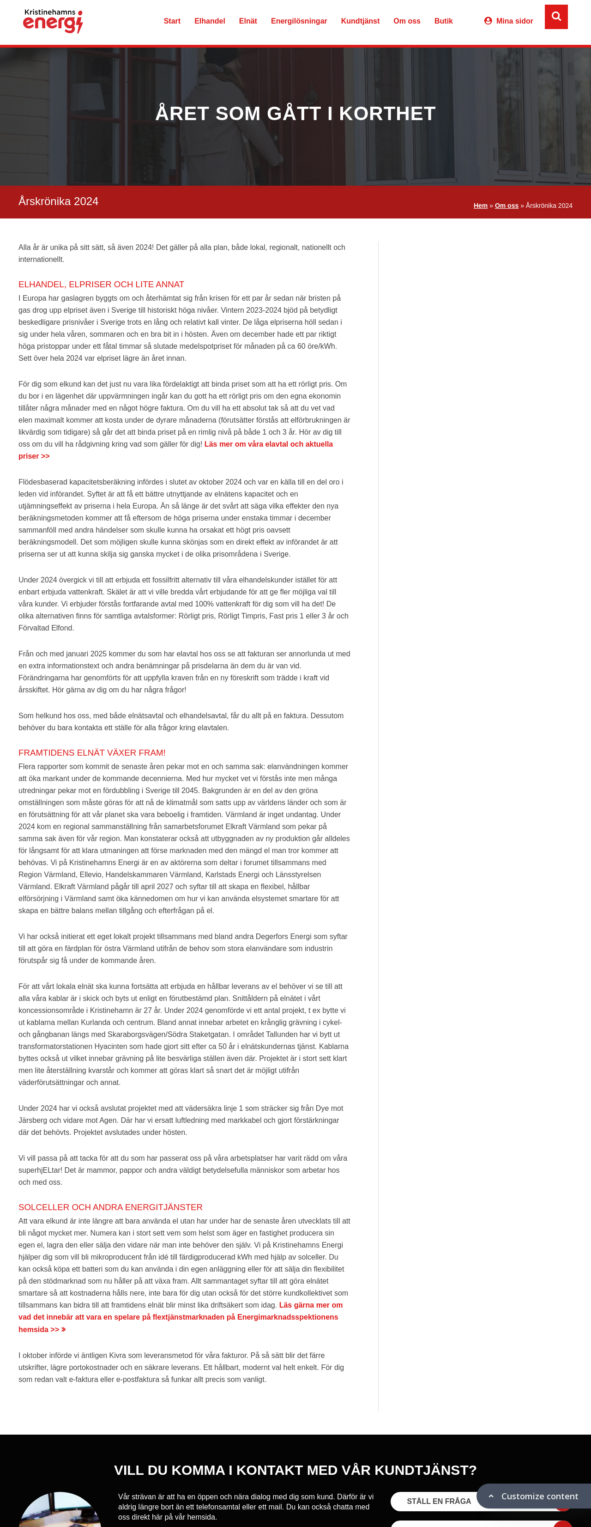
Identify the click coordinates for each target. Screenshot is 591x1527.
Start (172, 21)
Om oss (407, 21)
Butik (443, 21)
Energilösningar (299, 21)
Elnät (248, 21)
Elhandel (209, 21)
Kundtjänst (360, 21)
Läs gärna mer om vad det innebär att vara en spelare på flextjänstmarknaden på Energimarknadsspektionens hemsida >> (180, 1317)
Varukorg (467, 22)
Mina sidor (514, 21)
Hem (481, 205)
